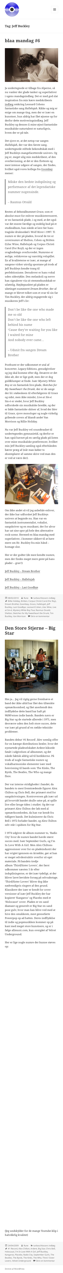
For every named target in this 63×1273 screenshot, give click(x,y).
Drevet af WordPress (14, 1268)
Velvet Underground (21, 1260)
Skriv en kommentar (40, 616)
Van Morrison (19, 616)
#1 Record (12, 1248)
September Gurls (42, 1254)
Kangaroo (9, 1254)
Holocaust (9, 1251)
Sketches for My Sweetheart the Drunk (31, 613)
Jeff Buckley (42, 1251)
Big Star (41, 1248)
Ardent (34, 1248)
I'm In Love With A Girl (25, 1251)
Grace (33, 604)
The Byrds (17, 1257)
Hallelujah (41, 604)
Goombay (47, 169)
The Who (37, 1257)
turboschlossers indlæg (44, 598)
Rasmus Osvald (43, 610)
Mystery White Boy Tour (24, 610)
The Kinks (27, 1257)
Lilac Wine (47, 607)
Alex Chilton (24, 1248)
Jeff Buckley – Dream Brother (22, 571)
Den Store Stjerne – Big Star (30, 630)
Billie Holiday (14, 601)
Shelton (8, 613)
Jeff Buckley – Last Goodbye (21, 587)
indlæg (9, 104)
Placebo (18, 1254)
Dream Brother (12, 604)
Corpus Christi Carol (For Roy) (42, 601)
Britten (24, 601)
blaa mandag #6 (22, 40)
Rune (26, 598)
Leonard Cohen (34, 607)
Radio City (28, 1254)
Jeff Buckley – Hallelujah (20, 579)
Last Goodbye (19, 607)
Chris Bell (50, 1248)
